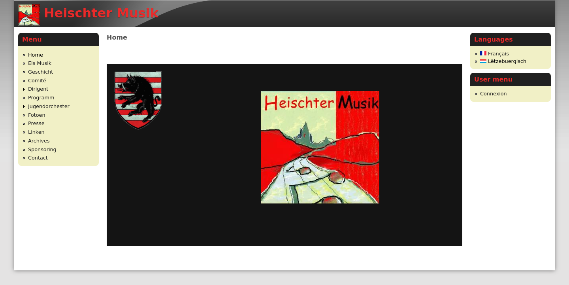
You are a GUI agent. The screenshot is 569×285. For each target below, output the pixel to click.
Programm (41, 98)
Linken (36, 132)
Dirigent (38, 89)
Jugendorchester (49, 106)
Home (35, 55)
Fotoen (36, 115)
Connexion (493, 94)
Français (494, 54)
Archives (39, 141)
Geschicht (40, 72)
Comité (37, 81)
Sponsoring (42, 149)
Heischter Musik (101, 13)
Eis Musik (39, 63)
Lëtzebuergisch (503, 61)
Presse (36, 123)
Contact (38, 158)
